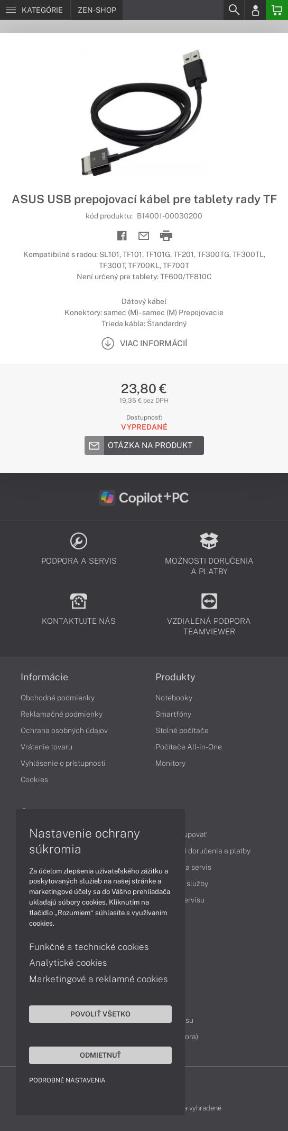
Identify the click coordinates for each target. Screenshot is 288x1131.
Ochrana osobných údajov (64, 730)
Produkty (175, 677)
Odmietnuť (100, 1055)
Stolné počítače (182, 730)
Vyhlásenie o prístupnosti (63, 763)
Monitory (170, 763)
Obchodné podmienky (58, 697)
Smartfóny (173, 714)
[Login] (255, 10)
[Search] (233, 10)
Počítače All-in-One (188, 747)
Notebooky (173, 697)
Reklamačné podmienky (62, 714)
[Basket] (277, 10)
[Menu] (35, 10)
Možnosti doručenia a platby (202, 851)
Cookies (34, 779)
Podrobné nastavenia (67, 1080)
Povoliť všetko (100, 1014)
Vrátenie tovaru (46, 747)
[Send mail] (144, 236)
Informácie (44, 677)
